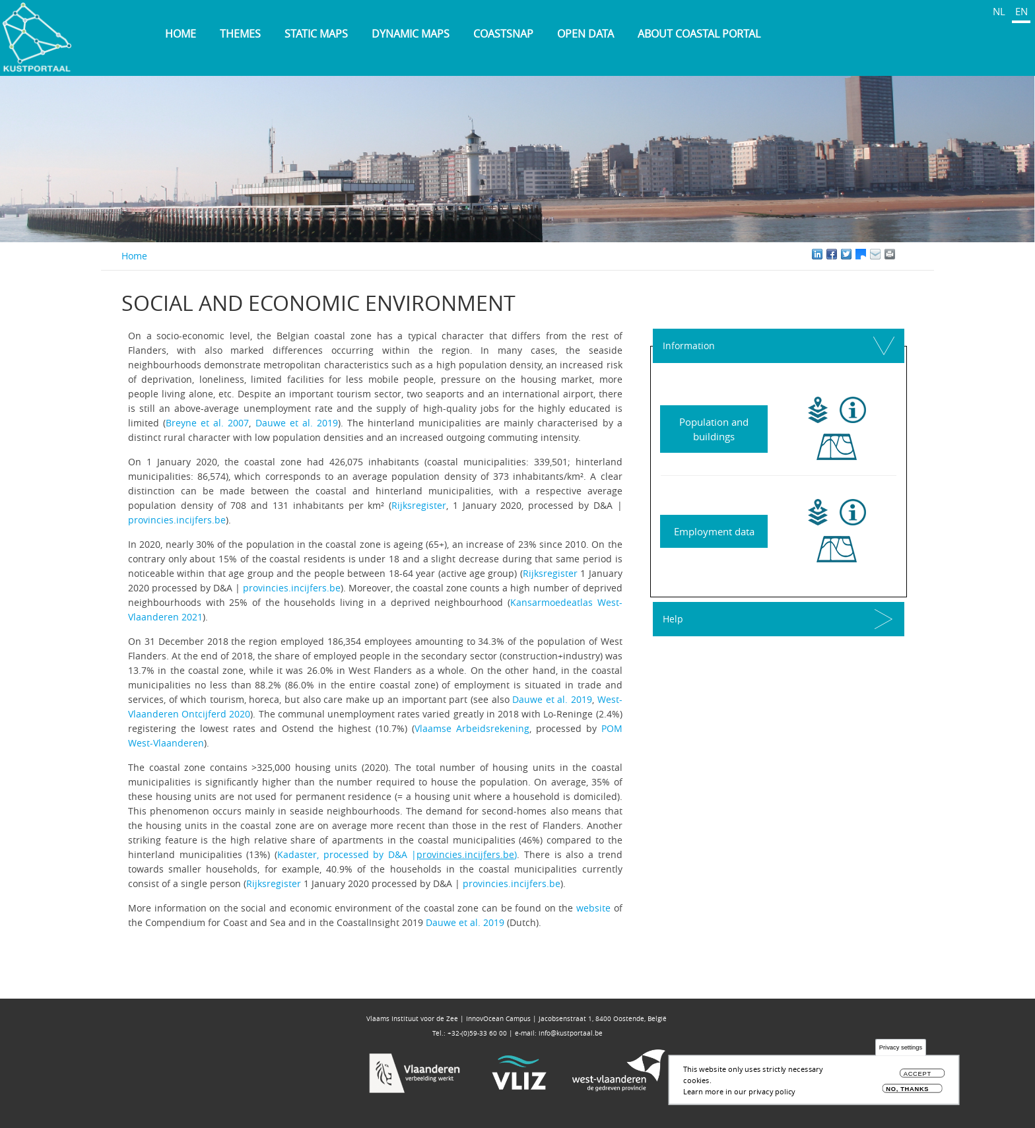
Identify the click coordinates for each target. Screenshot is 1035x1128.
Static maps (316, 33)
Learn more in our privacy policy (739, 1093)
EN (1021, 11)
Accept (917, 1076)
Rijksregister (418, 505)
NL (999, 11)
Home (180, 33)
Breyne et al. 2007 (207, 422)
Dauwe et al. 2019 (296, 422)
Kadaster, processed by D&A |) (397, 854)
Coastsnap (503, 33)
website (593, 908)
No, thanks (907, 1091)
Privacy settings (900, 1050)
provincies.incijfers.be (177, 520)
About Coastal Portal (699, 33)
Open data (585, 33)
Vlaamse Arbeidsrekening (472, 728)
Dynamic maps (411, 33)
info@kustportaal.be (571, 1033)
